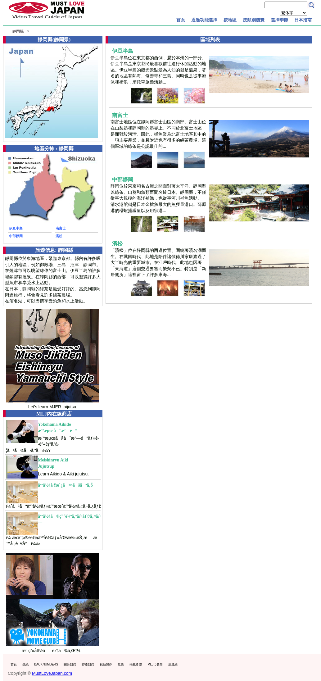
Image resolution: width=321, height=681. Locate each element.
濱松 (59, 236)
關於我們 (70, 664)
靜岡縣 (18, 31)
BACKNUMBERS (46, 664)
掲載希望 (135, 664)
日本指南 (303, 19)
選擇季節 (279, 19)
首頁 (180, 19)
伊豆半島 (16, 228)
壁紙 (25, 664)
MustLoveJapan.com (52, 673)
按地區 (230, 19)
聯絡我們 (88, 664)
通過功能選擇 (204, 19)
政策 (121, 664)
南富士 (61, 228)
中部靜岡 (16, 236)
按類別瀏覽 (253, 19)
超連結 (173, 664)
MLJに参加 (155, 664)
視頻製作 (106, 664)
